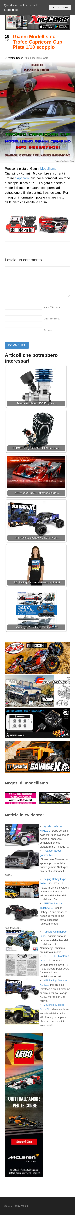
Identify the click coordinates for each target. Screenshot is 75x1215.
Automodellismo (33, 58)
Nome (51, 307)
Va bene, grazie (60, 7)
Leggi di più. (12, 9)
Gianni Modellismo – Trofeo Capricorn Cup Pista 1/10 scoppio (37, 42)
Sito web (47, 330)
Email (51, 318)
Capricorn (22, 178)
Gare (45, 58)
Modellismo (48, 168)
